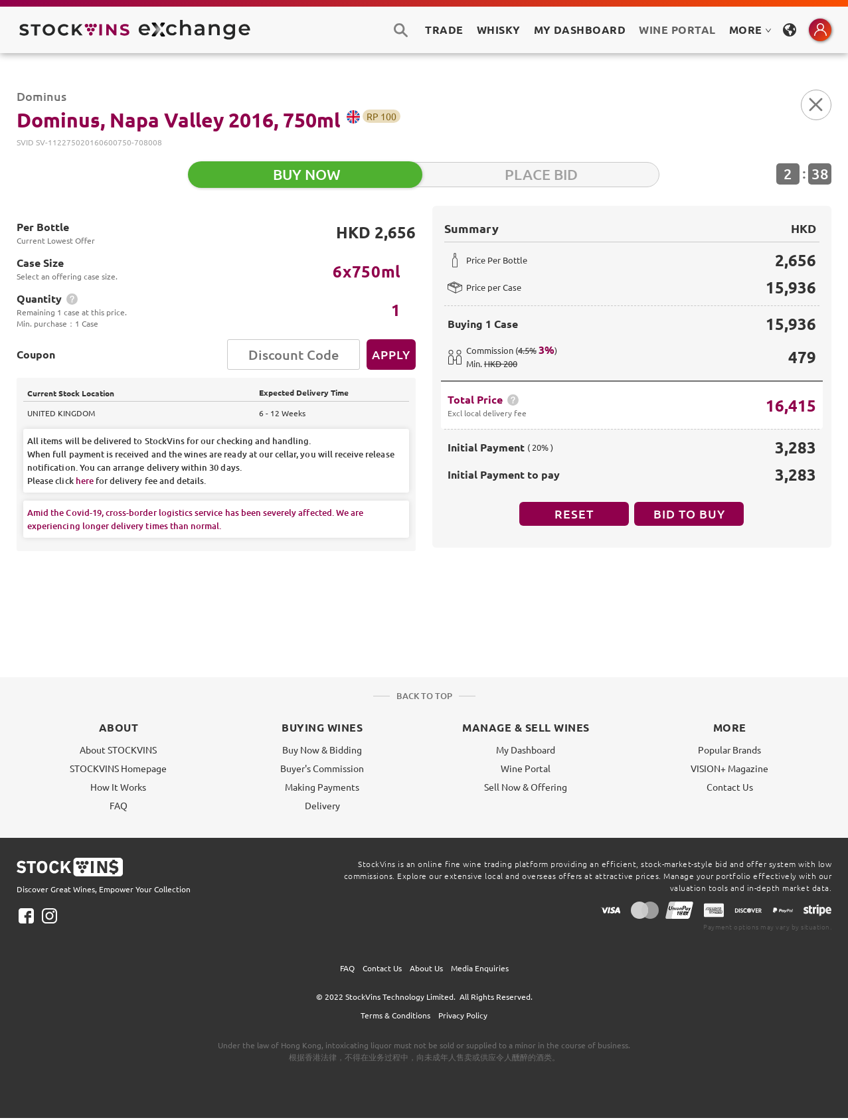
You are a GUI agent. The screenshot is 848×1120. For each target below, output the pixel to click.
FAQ (118, 807)
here (85, 482)
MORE (750, 30)
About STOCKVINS (118, 751)
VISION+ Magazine (729, 769)
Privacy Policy (462, 1016)
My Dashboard (525, 751)
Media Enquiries (480, 969)
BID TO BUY (704, 514)
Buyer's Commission (322, 769)
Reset (559, 514)
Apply (391, 355)
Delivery (322, 807)
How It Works (118, 788)
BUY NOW (354, 175)
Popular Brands (729, 751)
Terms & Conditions (395, 1016)
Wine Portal (677, 30)
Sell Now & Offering (525, 788)
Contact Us (730, 788)
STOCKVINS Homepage (118, 769)
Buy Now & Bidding (322, 751)
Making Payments (322, 788)
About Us (426, 969)
